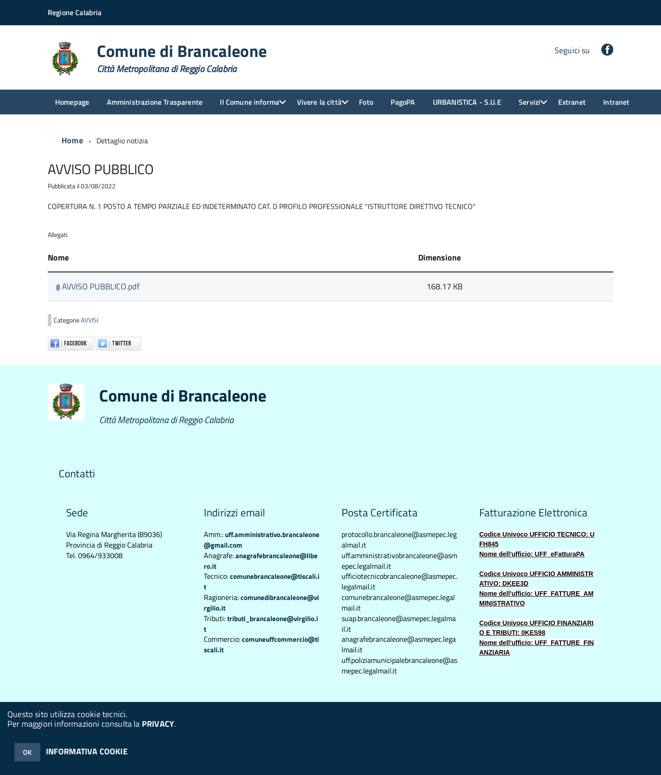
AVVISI (89, 320)
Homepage (72, 101)
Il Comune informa (249, 101)
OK (27, 752)
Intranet (616, 101)
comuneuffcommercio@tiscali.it (261, 644)
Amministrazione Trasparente (154, 101)
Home (72, 140)
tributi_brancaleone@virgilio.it (261, 623)
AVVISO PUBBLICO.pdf (98, 286)
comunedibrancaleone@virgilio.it (261, 602)
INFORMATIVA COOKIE (87, 751)
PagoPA (403, 101)
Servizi (529, 101)
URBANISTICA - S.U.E (467, 101)
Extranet (572, 101)
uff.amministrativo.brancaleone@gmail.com (261, 539)
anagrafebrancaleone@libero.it (261, 560)
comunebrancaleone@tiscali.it (261, 581)
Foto (366, 101)
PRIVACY (158, 724)
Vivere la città (319, 101)
